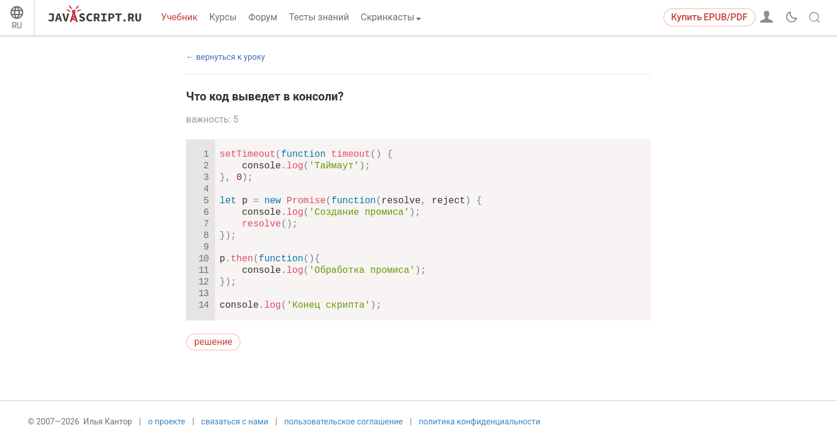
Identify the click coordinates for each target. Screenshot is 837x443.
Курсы (223, 17)
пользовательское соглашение (343, 423)
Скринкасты (387, 17)
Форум (262, 17)
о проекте (166, 423)
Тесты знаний (319, 17)
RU (17, 25)
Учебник (179, 17)
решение (213, 341)
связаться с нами (234, 423)
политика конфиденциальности (479, 423)
